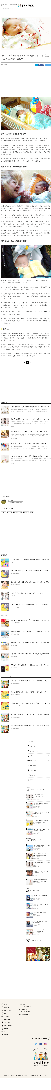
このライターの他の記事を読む (15, 502)
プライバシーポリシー (25, 1006)
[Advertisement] (15, 534)
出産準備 (26, 512)
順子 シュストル (11, 500)
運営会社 (22, 1004)
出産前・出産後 (18, 512)
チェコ (4, 512)
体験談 (10, 512)
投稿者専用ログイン (25, 1014)
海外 (32, 512)
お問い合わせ (23, 1009)
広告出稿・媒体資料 (25, 1012)
